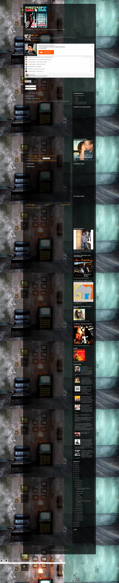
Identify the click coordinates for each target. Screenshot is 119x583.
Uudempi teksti (29, 205)
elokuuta (78, 486)
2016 (76, 477)
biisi (37, 160)
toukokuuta (78, 512)
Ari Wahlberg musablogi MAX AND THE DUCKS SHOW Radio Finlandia (86, 441)
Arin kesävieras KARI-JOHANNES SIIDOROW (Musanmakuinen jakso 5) (84, 424)
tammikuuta (79, 519)
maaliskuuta (79, 516)
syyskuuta (78, 484)
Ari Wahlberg (36, 35)
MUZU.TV (53, 155)
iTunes (76, 97)
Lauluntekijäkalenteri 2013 (86, 396)
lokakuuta (78, 482)
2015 (76, 479)
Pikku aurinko (79, 497)
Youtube (76, 100)
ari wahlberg (33, 160)
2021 (76, 467)
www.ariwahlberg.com (79, 95)
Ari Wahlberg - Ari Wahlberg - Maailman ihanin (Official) (37, 155)
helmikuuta (78, 518)
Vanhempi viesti (65, 205)
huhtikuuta (78, 514)
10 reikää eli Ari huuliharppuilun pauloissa (86, 367)
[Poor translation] (5, 561)
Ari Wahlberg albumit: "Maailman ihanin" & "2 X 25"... (83, 489)
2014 (76, 522)
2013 (76, 524)
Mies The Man (79, 499)
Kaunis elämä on (79, 493)
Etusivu (47, 205)
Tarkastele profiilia (35, 40)
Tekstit (27, 86)
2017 (76, 475)
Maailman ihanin (42, 160)
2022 (76, 465)
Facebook (77, 98)
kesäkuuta (78, 510)
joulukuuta (78, 480)
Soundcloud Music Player (80, 103)
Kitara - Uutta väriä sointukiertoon (85, 433)
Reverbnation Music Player (81, 102)
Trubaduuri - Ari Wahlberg (86, 450)
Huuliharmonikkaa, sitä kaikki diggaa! (86, 387)
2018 (76, 473)
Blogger (66, 550)
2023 (76, 463)
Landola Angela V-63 (85, 377)
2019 (76, 471)
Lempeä (78, 495)
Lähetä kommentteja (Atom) (34, 207)
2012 (76, 526)
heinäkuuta (78, 508)
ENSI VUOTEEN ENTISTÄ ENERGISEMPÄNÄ (87, 405)
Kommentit (28, 88)
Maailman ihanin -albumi (51, 160)
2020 (76, 469)
